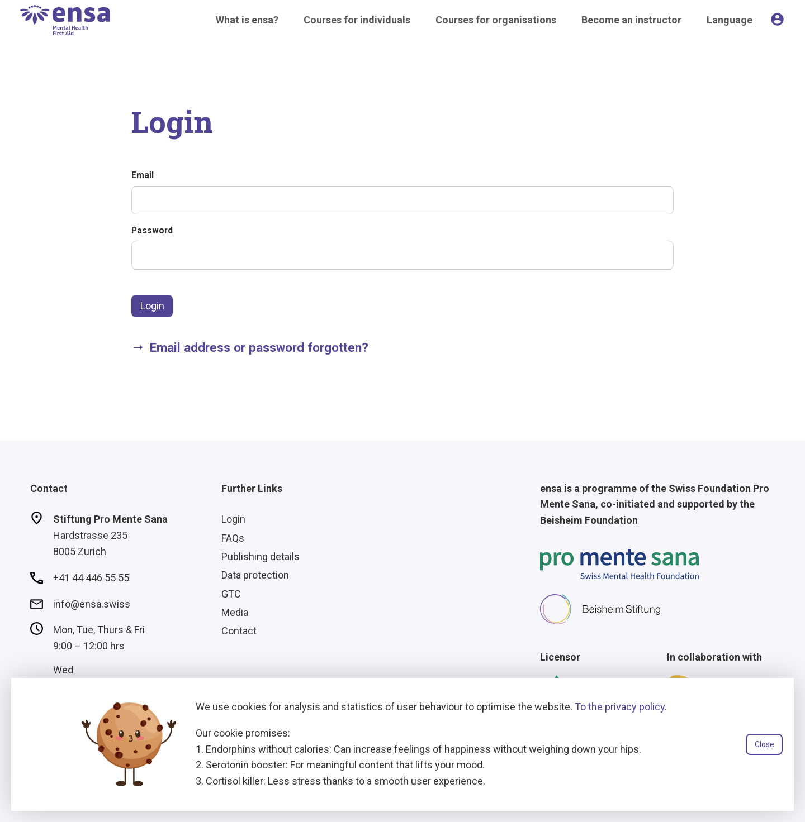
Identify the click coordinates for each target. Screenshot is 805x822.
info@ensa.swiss (91, 604)
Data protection (255, 575)
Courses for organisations (495, 20)
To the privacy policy (620, 707)
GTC (231, 594)
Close (764, 744)
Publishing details (260, 556)
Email (142, 175)
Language (729, 20)
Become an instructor (631, 20)
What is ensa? (247, 20)
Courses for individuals (357, 20)
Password (152, 230)
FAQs (232, 538)
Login (152, 306)
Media (234, 612)
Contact (239, 631)
